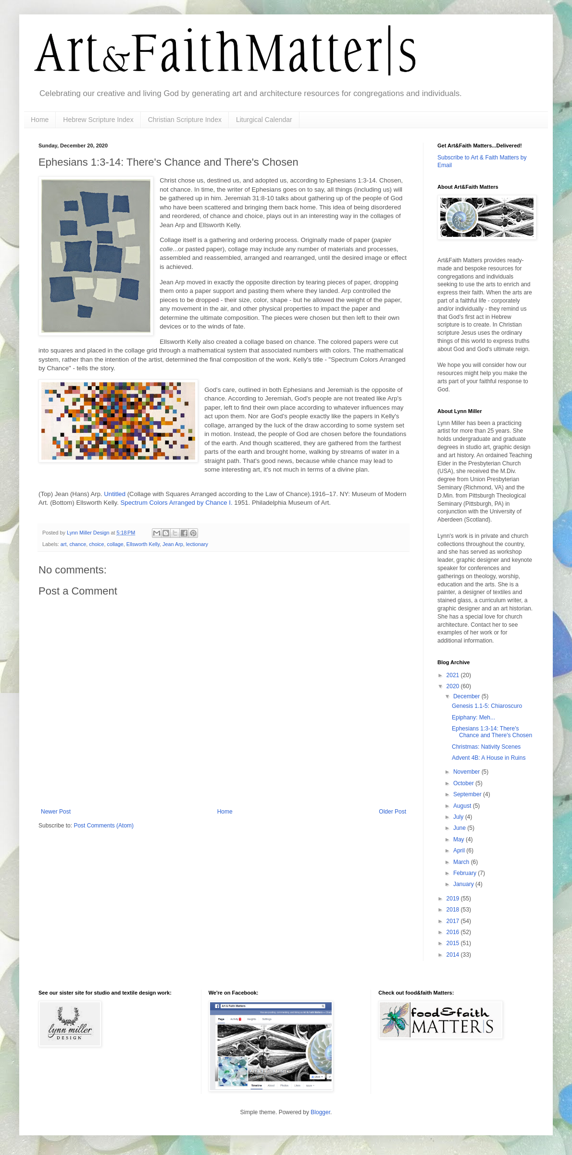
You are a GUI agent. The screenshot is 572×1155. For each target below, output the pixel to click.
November (467, 771)
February (465, 873)
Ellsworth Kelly (143, 544)
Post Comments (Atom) (104, 825)
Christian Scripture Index (185, 119)
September (468, 794)
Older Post (392, 811)
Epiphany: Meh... (473, 717)
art (64, 544)
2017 (454, 921)
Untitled (115, 494)
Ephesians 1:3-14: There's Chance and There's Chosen (492, 732)
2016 (454, 932)
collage (115, 544)
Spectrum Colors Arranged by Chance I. (177, 502)
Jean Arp (172, 544)
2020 (454, 686)
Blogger (320, 1112)
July (459, 817)
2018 (454, 909)
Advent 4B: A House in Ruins (488, 757)
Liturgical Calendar (264, 119)
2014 (454, 954)
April (459, 850)
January (464, 884)
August (463, 805)
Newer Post (56, 811)
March (462, 862)
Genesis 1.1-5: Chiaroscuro (487, 706)
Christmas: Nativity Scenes (486, 746)
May (459, 839)
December (467, 696)
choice (96, 544)
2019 (454, 898)
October (464, 783)
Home (40, 119)
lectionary (197, 544)
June (460, 828)
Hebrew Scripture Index (98, 119)
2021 (454, 675)
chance (77, 544)
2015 (454, 943)
